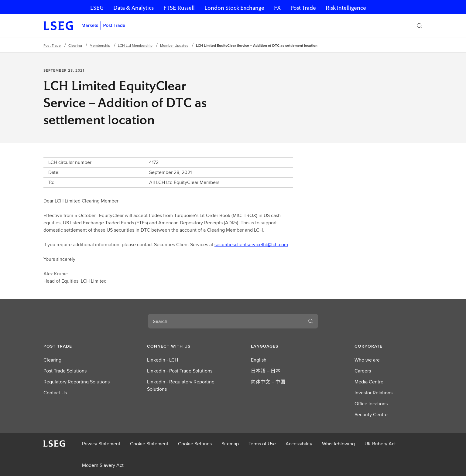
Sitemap (230, 443)
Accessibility (299, 443)
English (258, 359)
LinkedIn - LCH (162, 359)
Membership (100, 45)
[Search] (419, 25)
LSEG (97, 7)
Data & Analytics (133, 7)
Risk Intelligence (346, 7)
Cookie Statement (149, 443)
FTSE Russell (179, 7)
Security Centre (371, 414)
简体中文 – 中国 (268, 381)
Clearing (75, 45)
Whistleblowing (338, 443)
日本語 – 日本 (265, 370)
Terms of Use (262, 443)
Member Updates (174, 45)
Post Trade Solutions (65, 370)
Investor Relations (373, 392)
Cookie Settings (195, 443)
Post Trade (303, 7)
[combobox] (225, 321)
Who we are (367, 359)
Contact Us (55, 392)
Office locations (371, 403)
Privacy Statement (101, 443)
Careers (363, 370)
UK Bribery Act (380, 443)
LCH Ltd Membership (135, 45)
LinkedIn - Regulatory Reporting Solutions (180, 385)
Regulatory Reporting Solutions (76, 381)
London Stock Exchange (234, 7)
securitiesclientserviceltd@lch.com (251, 244)
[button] (77, 346)
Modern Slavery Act (103, 465)
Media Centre (369, 381)
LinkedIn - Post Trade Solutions (179, 370)
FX (277, 7)
